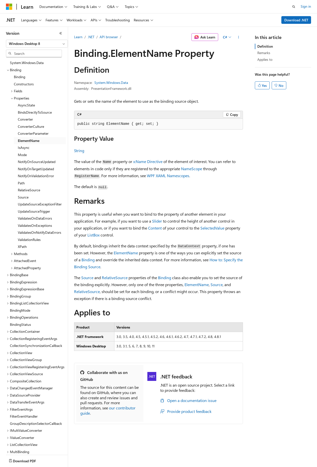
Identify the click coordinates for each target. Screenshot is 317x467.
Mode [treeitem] (22, 154)
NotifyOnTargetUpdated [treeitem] (36, 169)
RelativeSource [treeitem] (29, 190)
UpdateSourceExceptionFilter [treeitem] (40, 204)
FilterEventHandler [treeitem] (24, 416)
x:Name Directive (147, 161)
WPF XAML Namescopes (168, 175)
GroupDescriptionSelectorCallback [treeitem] (36, 423)
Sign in (306, 6)
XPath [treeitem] (22, 246)
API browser (109, 36)
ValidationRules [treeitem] (29, 239)
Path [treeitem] (21, 183)
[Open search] (294, 6)
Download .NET (296, 20)
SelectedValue (212, 228)
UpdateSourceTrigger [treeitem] (34, 211)
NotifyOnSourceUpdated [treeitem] (36, 161)
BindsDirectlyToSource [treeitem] (35, 112)
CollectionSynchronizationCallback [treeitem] (36, 345)
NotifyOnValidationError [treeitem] (36, 175)
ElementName (126, 252)
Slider (157, 221)
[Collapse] (60, 33)
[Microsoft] (9, 6)
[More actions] (238, 37)
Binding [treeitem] (19, 76)
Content (155, 228)
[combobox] (37, 44)
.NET (91, 36)
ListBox (93, 234)
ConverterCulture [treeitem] (31, 126)
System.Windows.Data (111, 82)
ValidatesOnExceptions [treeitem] (35, 225)
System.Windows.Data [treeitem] (27, 62)
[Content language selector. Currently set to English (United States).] (28, 460)
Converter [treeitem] (25, 119)
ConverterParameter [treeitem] (33, 133)
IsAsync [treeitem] (23, 147)
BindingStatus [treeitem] (20, 324)
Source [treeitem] (23, 197)
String (79, 150)
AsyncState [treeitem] (26, 105)
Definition (265, 46)
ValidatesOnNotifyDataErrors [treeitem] (39, 232)
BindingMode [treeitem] (20, 310)
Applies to (264, 59)
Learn (78, 36)
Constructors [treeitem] (24, 84)
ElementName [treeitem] (28, 140)
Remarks (263, 52)
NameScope (191, 168)
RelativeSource (115, 277)
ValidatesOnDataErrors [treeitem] (35, 218)
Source (87, 277)
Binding (88, 259)
